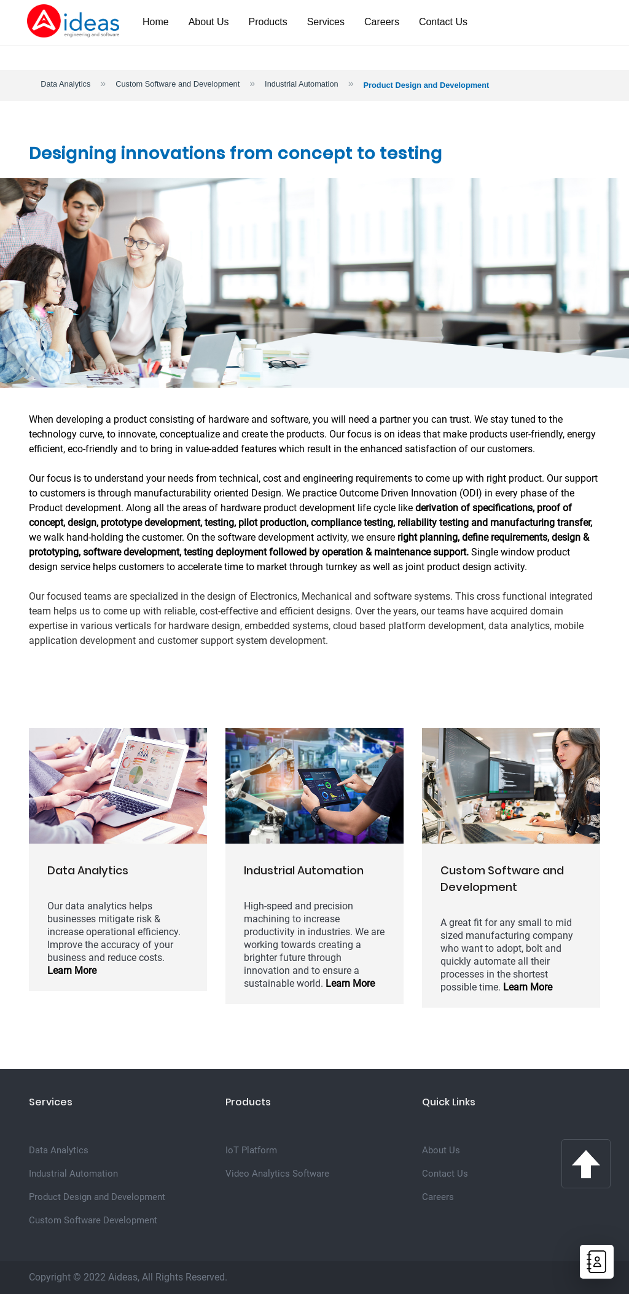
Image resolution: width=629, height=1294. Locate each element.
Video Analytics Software (277, 1173)
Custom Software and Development (177, 83)
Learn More (71, 970)
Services (326, 22)
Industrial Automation (301, 83)
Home (156, 22)
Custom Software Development (93, 1220)
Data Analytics (65, 83)
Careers (381, 22)
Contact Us (443, 22)
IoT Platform (251, 1150)
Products (268, 22)
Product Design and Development (97, 1196)
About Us (209, 22)
